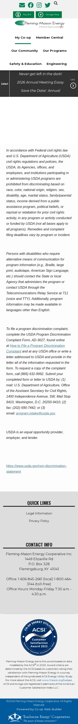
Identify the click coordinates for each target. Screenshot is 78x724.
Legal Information (39, 513)
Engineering (57, 64)
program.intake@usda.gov (35, 413)
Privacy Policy (39, 521)
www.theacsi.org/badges (57, 680)
